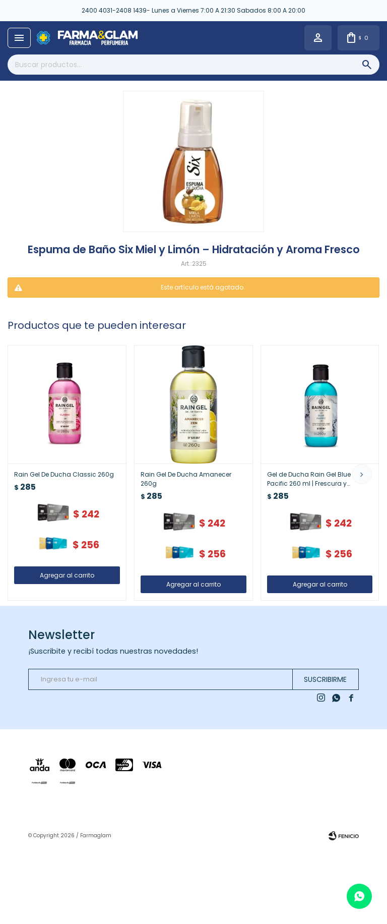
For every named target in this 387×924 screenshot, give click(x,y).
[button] (361, 474)
